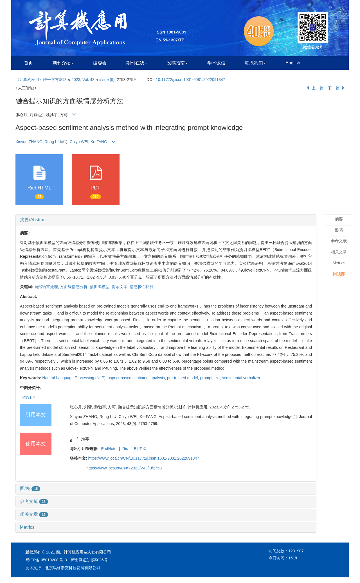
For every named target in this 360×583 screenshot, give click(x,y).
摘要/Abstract (33, 219)
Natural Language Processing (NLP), (75, 378)
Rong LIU (52, 141)
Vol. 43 (88, 79)
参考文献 (34, 501)
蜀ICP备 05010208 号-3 (46, 560)
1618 (292, 558)
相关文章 (34, 514)
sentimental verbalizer (241, 378)
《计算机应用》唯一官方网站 (41, 79)
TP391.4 (27, 397)
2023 (75, 79)
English (292, 62)
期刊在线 (136, 62)
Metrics (27, 527)
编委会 (100, 62)
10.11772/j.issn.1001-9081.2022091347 (190, 79)
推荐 (85, 439)
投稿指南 (177, 62)
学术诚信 (216, 62)
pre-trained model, (183, 378)
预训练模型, (101, 286)
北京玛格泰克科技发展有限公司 (72, 568)
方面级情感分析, (75, 286)
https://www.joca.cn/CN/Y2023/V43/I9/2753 (124, 468)
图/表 (30, 488)
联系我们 (255, 62)
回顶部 (339, 274)
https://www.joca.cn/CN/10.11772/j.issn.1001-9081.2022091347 (143, 458)
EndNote (108, 448)
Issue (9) (106, 79)
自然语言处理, (47, 286)
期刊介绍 (63, 62)
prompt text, (211, 378)
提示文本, (121, 286)
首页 (28, 62)
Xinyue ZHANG (28, 141)
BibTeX (140, 448)
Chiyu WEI (79, 141)
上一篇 (315, 88)
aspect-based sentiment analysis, (137, 378)
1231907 (296, 551)
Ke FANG (99, 141)
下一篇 (336, 88)
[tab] (166, 219)
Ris (125, 448)
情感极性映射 (141, 286)
